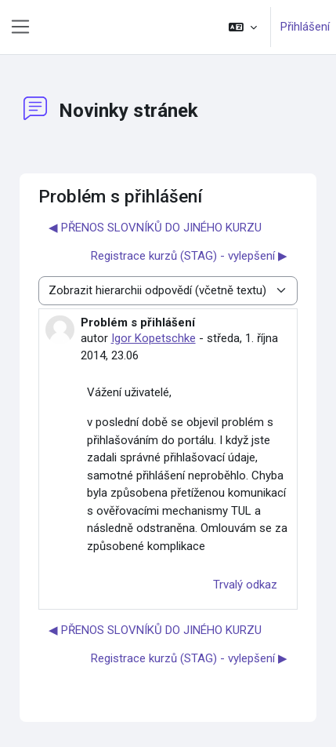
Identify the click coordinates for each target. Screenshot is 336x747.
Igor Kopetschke (153, 338)
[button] (243, 27)
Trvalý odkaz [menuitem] (245, 585)
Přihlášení (305, 27)
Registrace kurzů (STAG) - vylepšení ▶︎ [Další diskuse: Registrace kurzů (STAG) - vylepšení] (189, 256)
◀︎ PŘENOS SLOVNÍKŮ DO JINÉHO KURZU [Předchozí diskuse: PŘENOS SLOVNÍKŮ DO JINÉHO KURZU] (155, 227)
